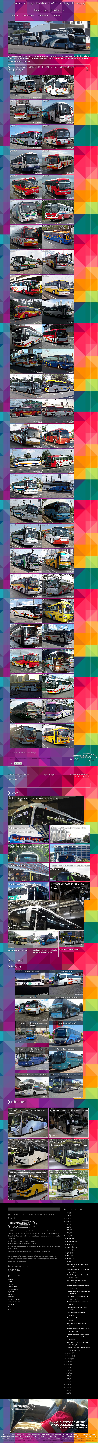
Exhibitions (11, 1304)
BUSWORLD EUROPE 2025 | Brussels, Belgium (68, 886)
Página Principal (49, 775)
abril (68, 1261)
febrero (69, 1356)
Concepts (33, 752)
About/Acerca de (43, 15)
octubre (70, 1244)
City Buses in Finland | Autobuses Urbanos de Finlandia (31, 1024)
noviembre (70, 1241)
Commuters (11, 1294)
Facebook (27, 758)
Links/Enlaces (56, 15)
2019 (67, 1233)
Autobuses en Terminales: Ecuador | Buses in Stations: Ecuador (26, 886)
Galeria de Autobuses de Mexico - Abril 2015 (32, 1075)
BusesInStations (13, 1289)
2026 (67, 1213)
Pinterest (47, 758)
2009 (67, 1384)
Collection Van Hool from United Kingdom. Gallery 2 (32, 1050)
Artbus (10, 1282)
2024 (67, 1218)
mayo (69, 1258)
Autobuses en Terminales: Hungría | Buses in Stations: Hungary (70, 867)
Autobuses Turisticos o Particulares (66, 997)
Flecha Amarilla (32, 997)
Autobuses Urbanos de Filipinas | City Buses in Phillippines (68, 830)
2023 (67, 1221)
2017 (67, 1361)
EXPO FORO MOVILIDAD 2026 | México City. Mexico (34, 798)
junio (69, 1255)
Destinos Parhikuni (66, 971)
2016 (67, 1364)
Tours (9, 1309)
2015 (67, 1367)
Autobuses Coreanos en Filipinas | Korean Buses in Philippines (42, 68)
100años (10, 1279)
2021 (67, 1227)
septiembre (71, 1247)
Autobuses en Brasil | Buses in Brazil (78, 1334)
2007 (67, 1390)
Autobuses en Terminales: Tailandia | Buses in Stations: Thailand (26, 830)
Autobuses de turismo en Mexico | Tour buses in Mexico (66, 1076)
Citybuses (11, 1292)
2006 (67, 1393)
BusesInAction (12, 1286)
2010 (67, 1381)
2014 (67, 1370)
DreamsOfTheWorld (14, 1299)
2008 (67, 1387)
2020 (67, 1230)
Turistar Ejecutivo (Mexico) (66, 1049)
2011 (67, 1379)
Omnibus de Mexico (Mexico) (66, 1023)
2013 (67, 1373)
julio (68, 1253)
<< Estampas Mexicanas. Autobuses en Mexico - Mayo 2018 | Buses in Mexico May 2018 (18, 777)
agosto (69, 1250)
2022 (67, 1224)
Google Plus (37, 758)
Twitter (18, 758)
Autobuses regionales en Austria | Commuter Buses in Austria (24, 867)
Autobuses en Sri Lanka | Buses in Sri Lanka (26, 848)
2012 (67, 1376)
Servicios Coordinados (31, 971)
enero (69, 1359)
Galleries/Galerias (28, 15)
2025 (67, 1215)
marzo (69, 1353)
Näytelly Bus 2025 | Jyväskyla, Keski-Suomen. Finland (34, 903)
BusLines (10, 1284)
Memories (11, 1307)
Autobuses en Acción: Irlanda (64, 846)
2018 (67, 1235)
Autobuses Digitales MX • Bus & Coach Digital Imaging (49, 3)
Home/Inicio (15, 15)
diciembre (70, 1238)
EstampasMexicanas (14, 1302)
